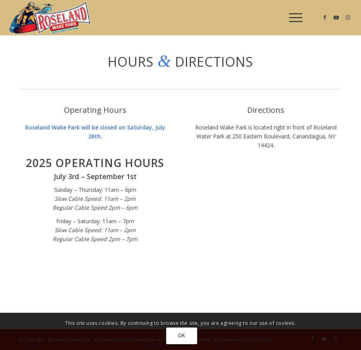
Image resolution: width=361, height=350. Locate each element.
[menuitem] (292, 17)
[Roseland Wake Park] (50, 17)
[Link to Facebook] (324, 17)
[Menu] (292, 17)
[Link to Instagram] (348, 17)
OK (181, 335)
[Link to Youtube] (336, 17)
